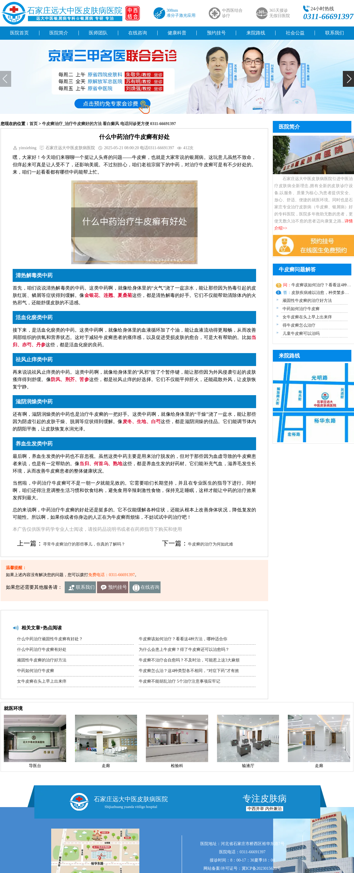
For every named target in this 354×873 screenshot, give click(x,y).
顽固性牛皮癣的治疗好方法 (41, 660)
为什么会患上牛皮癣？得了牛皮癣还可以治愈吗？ (184, 649)
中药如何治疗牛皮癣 (35, 671)
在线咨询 (137, 32)
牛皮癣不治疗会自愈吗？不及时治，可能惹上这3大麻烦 (189, 660)
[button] (348, 79)
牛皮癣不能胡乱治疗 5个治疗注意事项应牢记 (179, 681)
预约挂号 (216, 32)
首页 (33, 124)
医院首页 (19, 32)
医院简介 (58, 32)
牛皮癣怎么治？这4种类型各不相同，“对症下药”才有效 (189, 671)
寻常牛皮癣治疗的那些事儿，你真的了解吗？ (84, 544)
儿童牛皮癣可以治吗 (301, 333)
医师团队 (98, 32)
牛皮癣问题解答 (297, 269)
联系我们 (85, 587)
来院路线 (255, 32)
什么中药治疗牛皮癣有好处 (41, 649)
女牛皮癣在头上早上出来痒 (41, 681)
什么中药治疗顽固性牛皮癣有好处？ (50, 639)
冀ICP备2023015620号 (261, 868)
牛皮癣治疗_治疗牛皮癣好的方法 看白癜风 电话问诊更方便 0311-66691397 (109, 124)
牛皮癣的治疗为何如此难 (210, 544)
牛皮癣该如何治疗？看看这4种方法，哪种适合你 (183, 639)
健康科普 (177, 32)
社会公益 (295, 32)
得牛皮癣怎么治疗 (299, 325)
